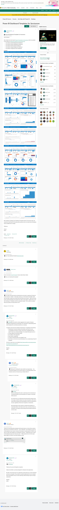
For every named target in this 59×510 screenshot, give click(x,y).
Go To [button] (54, 10)
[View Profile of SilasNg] (8, 250)
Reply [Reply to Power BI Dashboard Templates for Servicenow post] (34, 236)
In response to (9, 318)
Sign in (47, 10)
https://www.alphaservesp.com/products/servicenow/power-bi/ (17, 345)
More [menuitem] (41, 7)
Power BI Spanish (14, 274)
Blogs (37, 7)
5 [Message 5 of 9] (9, 352)
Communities (32, 7)
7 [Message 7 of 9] (14, 413)
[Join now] (43, 48)
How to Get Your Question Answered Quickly (45, 58)
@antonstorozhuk (20, 255)
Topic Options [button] (33, 26)
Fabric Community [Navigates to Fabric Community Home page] (11, 7)
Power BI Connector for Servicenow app (18, 41)
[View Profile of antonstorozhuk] (9, 30)
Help (50, 10)
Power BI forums (7, 19)
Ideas (27, 7)
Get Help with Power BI (24, 19)
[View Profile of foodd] (8, 290)
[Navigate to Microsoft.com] (3, 7)
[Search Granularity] (27, 13)
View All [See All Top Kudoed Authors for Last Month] (42, 104)
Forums (18, 7)
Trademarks (56, 502)
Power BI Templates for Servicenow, (21, 40)
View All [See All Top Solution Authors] (42, 82)
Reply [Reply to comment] (34, 261)
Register (42, 10)
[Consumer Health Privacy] (14, 506)
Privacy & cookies (45, 502)
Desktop (33, 19)
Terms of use (51, 502)
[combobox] (45, 13)
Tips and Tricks (6, 235)
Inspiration (22, 7)
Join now (2, 4)
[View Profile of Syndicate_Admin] (13, 269)
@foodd (9, 322)
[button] (26, 26)
